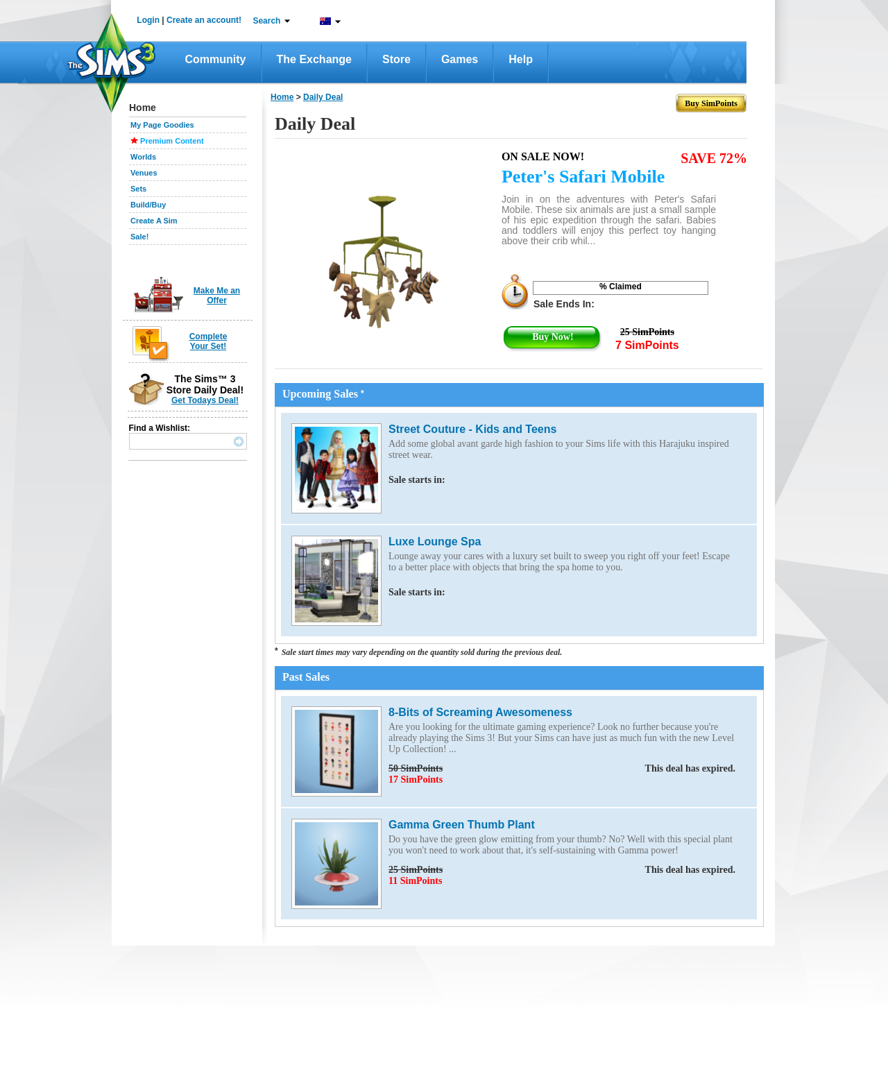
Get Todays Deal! (205, 400)
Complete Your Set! (208, 341)
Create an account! (203, 20)
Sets (138, 189)
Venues (143, 173)
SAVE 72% (714, 158)
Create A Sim (154, 220)
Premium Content (172, 141)
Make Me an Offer (217, 295)
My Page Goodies (162, 125)
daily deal (323, 97)
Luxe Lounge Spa (434, 541)
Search (266, 21)
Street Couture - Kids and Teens (472, 429)
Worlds (143, 157)
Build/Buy (148, 205)
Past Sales (306, 677)
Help (521, 59)
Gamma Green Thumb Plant (461, 825)
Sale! (139, 236)
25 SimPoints (561, 870)
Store (396, 59)
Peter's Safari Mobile (583, 177)
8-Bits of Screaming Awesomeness (480, 712)
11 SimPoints (415, 881)
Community (215, 59)
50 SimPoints (561, 768)
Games (459, 59)
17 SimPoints (415, 779)
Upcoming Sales (323, 394)
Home (282, 97)
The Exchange (314, 59)
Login (148, 20)
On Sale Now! (543, 156)
